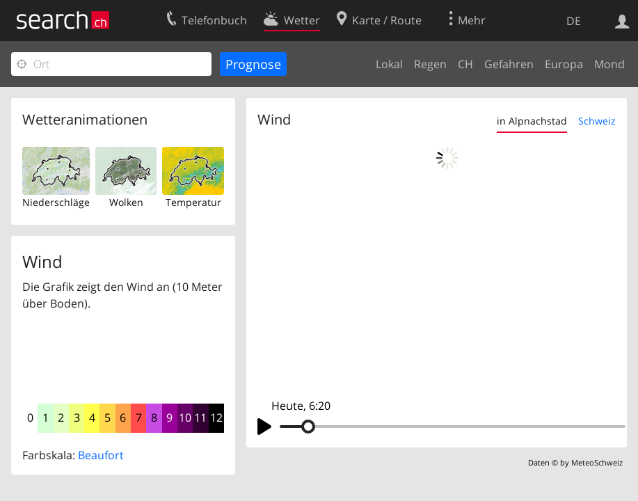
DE (573, 21)
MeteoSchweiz (597, 462)
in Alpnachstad (532, 120)
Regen (430, 64)
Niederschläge (56, 202)
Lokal (389, 64)
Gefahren (509, 64)
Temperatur (193, 202)
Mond (609, 64)
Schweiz (597, 120)
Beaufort (101, 455)
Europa (564, 64)
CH (465, 64)
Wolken (126, 202)
